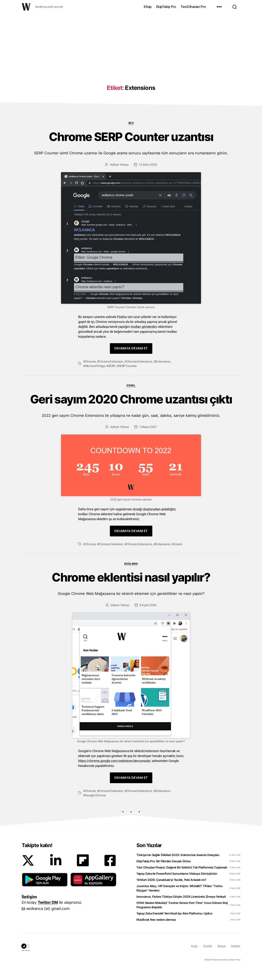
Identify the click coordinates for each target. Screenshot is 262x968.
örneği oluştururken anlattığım (154, 509)
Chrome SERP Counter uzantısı (131, 142)
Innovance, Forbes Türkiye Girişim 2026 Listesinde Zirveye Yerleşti (181, 896)
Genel (131, 385)
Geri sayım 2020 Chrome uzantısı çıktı (131, 405)
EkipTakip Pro (166, 7)
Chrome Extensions (139, 361)
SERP (111, 366)
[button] (45, 879)
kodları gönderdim (144, 327)
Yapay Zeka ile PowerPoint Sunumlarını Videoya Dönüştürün (176, 873)
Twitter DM (48, 902)
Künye (222, 946)
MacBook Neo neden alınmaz (156, 919)
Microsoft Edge (95, 366)
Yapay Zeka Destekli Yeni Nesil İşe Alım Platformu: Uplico (174, 913)
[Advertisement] (131, 42)
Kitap (148, 7)
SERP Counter (127, 366)
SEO (131, 122)
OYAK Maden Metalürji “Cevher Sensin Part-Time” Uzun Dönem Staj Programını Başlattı (182, 905)
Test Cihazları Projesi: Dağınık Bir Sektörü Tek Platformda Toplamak (181, 867)
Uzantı (178, 544)
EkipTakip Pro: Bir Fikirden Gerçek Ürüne (163, 861)
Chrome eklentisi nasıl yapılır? (131, 583)
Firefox (122, 317)
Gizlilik (207, 946)
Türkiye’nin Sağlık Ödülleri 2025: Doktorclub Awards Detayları (177, 855)
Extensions (163, 361)
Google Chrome (95, 795)
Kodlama (131, 563)
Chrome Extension (111, 361)
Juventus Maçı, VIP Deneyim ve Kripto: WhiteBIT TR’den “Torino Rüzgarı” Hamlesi (179, 888)
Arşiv (194, 946)
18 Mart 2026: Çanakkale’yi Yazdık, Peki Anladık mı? (171, 880)
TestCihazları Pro (193, 7)
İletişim (235, 946)
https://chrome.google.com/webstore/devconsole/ (114, 761)
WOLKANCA (26, 6)
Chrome (90, 361)
